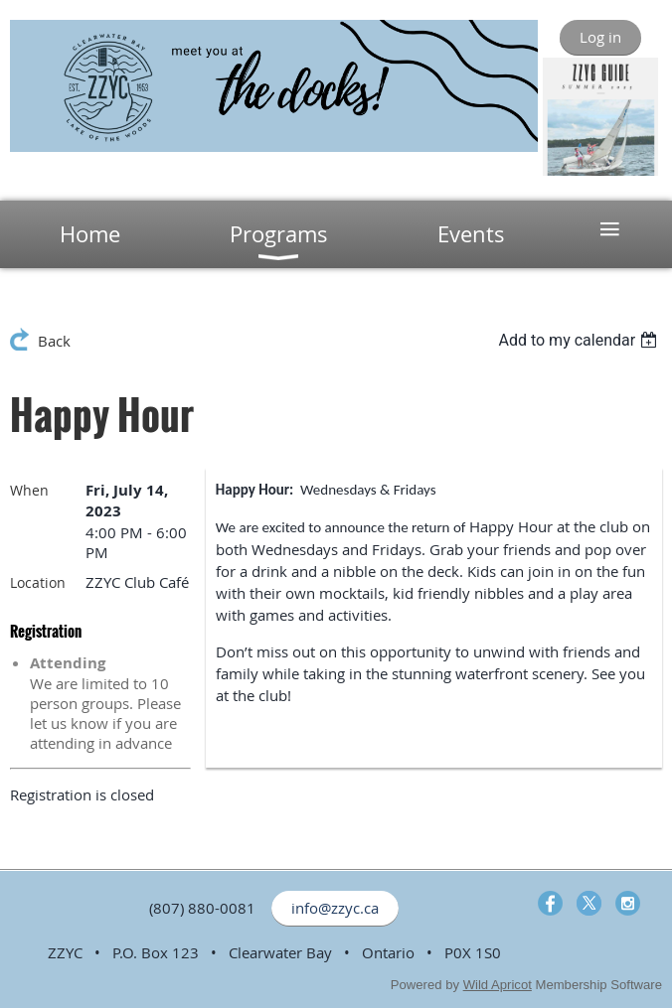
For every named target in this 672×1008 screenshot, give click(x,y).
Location (38, 582)
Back (54, 341)
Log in (600, 37)
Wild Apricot (497, 984)
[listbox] (580, 340)
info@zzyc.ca (335, 908)
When (29, 490)
